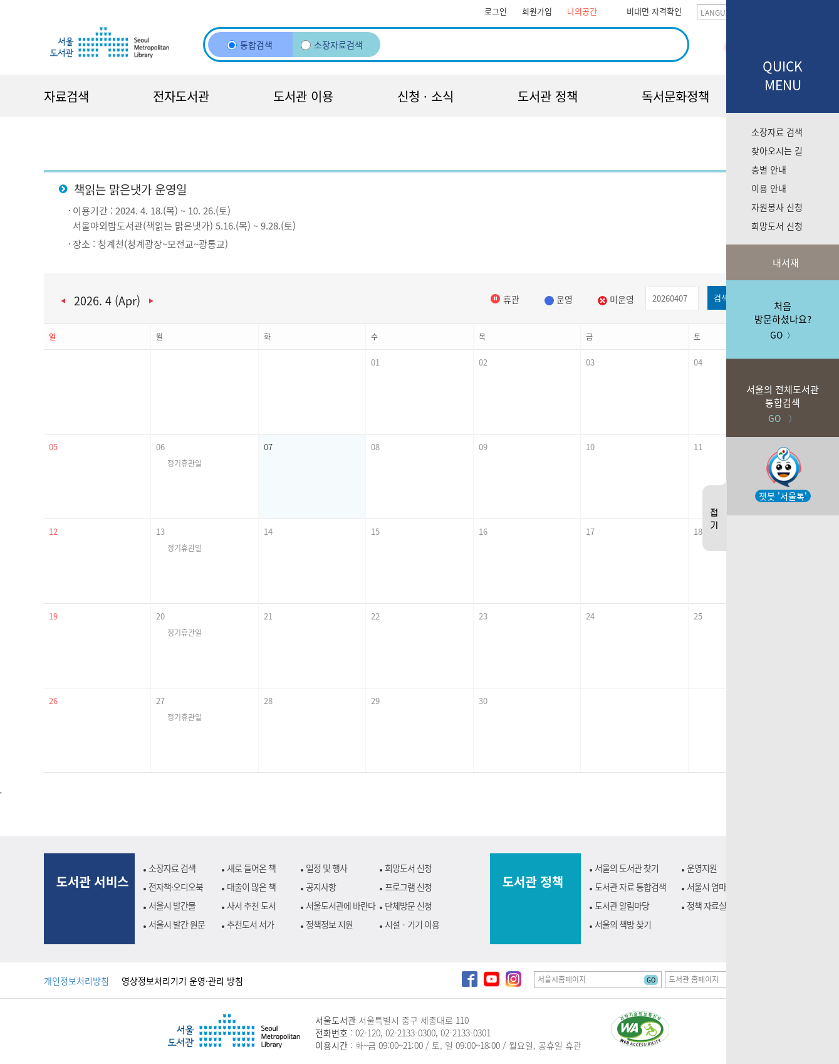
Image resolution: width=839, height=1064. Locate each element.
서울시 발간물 (172, 905)
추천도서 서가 (250, 924)
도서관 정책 (548, 96)
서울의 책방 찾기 (623, 924)
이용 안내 (768, 188)
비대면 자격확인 (654, 11)
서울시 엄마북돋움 (718, 886)
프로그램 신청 (408, 886)
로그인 (495, 11)
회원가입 (537, 11)
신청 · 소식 (425, 96)
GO (651, 979)
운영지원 (702, 867)
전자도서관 (181, 96)
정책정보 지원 (329, 924)
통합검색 (250, 44)
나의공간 (582, 11)
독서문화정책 (675, 96)
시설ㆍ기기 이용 (412, 924)
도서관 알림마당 (622, 905)
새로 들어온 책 (251, 867)
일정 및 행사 (326, 867)
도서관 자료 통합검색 (630, 886)
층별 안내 (768, 169)
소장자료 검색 (777, 131)
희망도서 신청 (777, 225)
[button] (97, 392)
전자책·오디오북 (176, 886)
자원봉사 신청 (777, 207)
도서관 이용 (303, 96)
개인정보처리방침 (76, 980)
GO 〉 (782, 391)
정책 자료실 (706, 905)
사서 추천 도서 (251, 905)
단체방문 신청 (408, 905)
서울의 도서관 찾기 (627, 867)
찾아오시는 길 (777, 150)
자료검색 (66, 96)
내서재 (784, 262)
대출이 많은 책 (251, 886)
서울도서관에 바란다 (340, 905)
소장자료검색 (332, 44)
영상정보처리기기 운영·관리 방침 (182, 980)
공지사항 (321, 886)
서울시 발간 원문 (177, 924)
